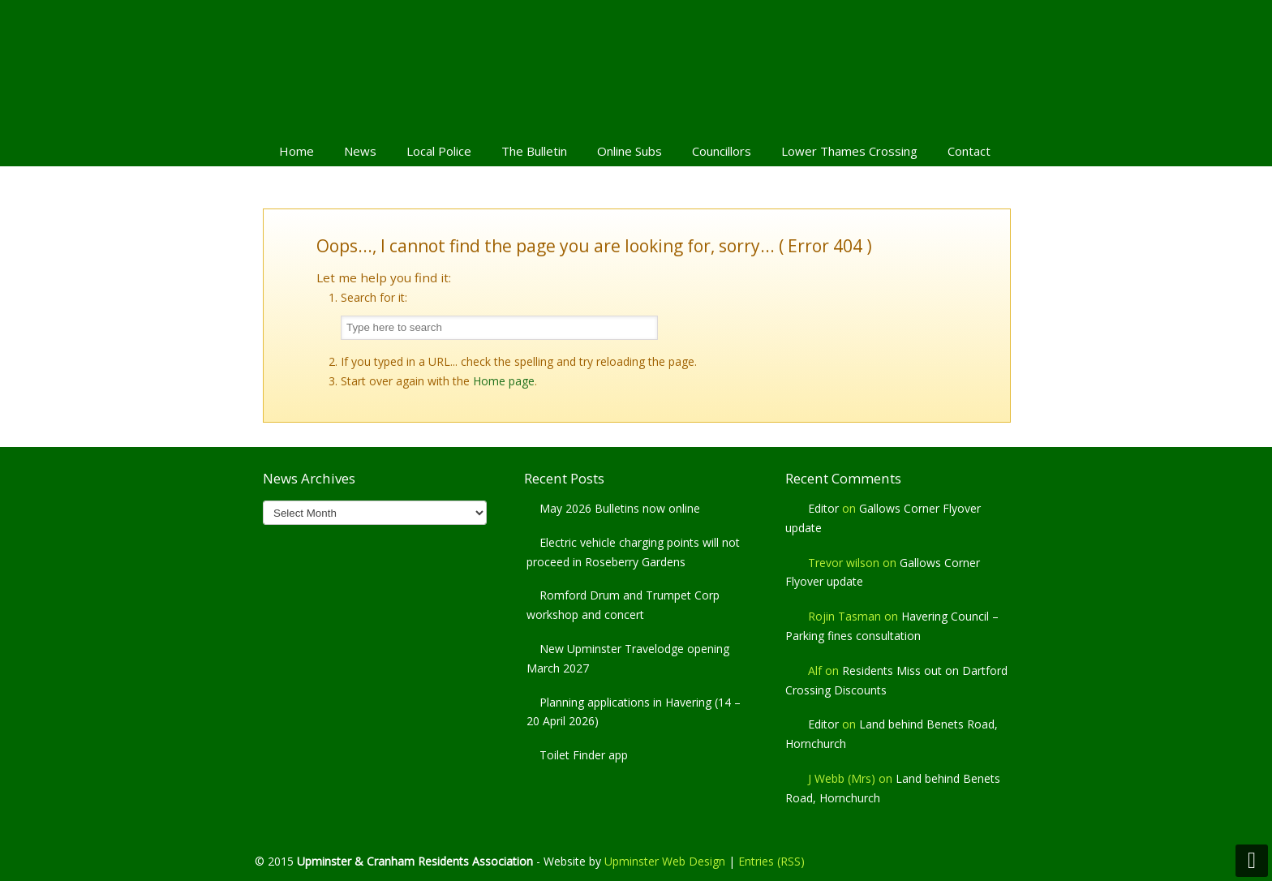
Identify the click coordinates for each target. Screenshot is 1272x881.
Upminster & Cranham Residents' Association (636, 66)
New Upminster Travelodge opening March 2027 (627, 658)
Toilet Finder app (583, 755)
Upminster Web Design (664, 861)
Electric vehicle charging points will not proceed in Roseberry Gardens (633, 552)
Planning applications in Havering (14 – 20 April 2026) (633, 711)
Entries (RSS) (771, 861)
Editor (823, 508)
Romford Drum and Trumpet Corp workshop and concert (623, 604)
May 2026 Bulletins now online (619, 508)
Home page (504, 381)
